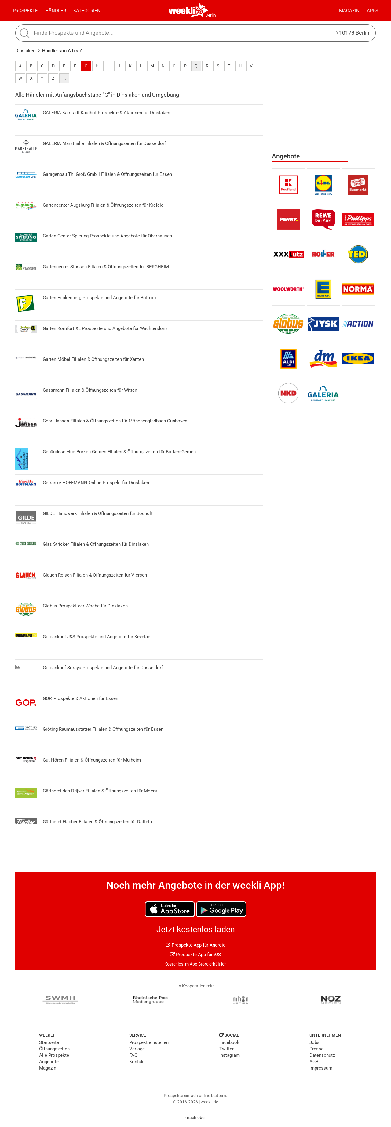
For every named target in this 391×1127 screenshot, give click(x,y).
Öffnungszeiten (54, 1049)
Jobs (314, 1042)
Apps (372, 10)
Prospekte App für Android (195, 945)
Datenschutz (322, 1055)
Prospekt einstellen (149, 1042)
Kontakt (137, 1061)
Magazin (349, 10)
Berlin (210, 15)
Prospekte (25, 10)
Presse (316, 1049)
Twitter (226, 1049)
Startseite (49, 1042)
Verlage (137, 1049)
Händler (55, 10)
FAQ (133, 1055)
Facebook (229, 1042)
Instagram (229, 1055)
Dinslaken (25, 50)
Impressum (320, 1068)
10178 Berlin (352, 33)
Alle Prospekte (54, 1055)
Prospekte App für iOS (195, 954)
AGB (313, 1061)
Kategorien (86, 10)
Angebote (49, 1061)
